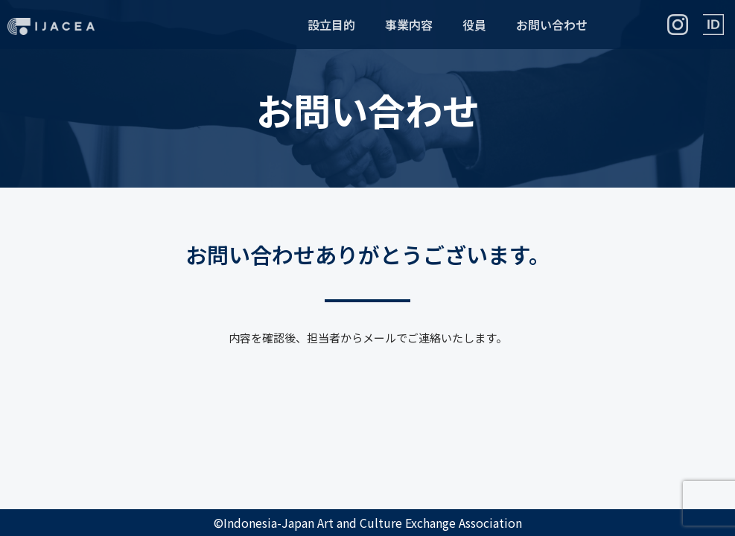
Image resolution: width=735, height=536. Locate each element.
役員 (474, 25)
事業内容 (409, 25)
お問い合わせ (552, 25)
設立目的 (331, 25)
